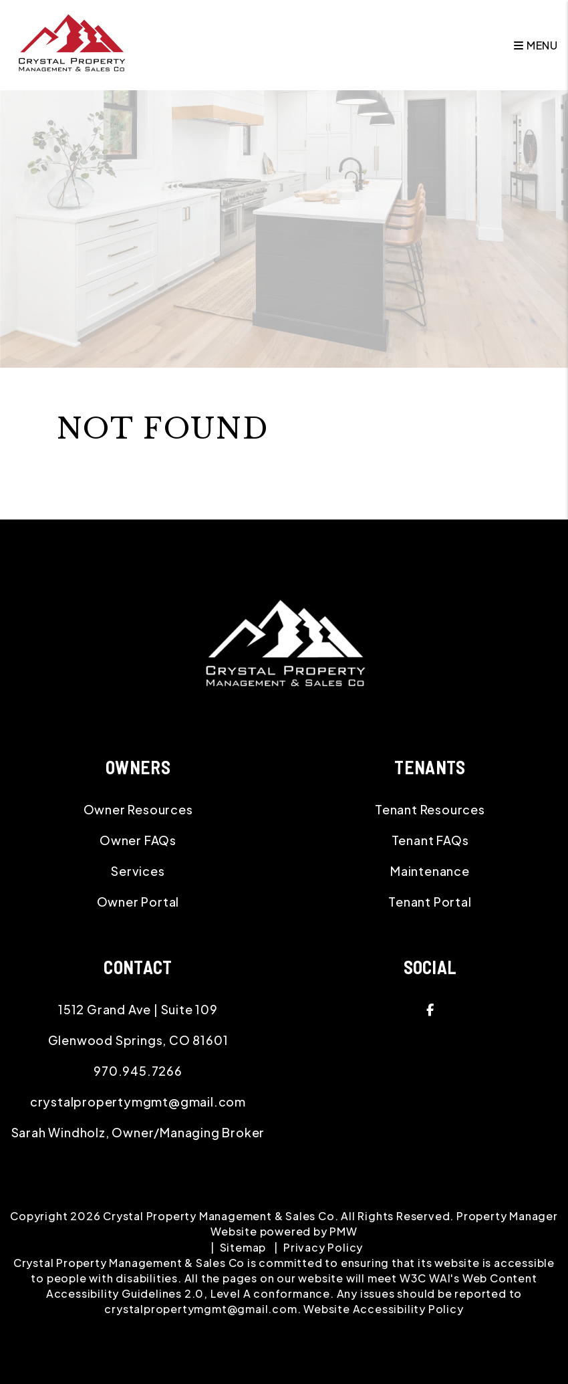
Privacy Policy (323, 1247)
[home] (71, 44)
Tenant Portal (429, 901)
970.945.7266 (138, 1070)
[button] (430, 1009)
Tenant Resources (430, 809)
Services (137, 871)
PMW (343, 1231)
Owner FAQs (138, 840)
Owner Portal (138, 901)
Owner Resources (138, 809)
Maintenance (430, 871)
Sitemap (243, 1247)
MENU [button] (536, 45)
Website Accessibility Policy (383, 1309)
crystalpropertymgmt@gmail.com (138, 1101)
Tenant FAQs (430, 840)
